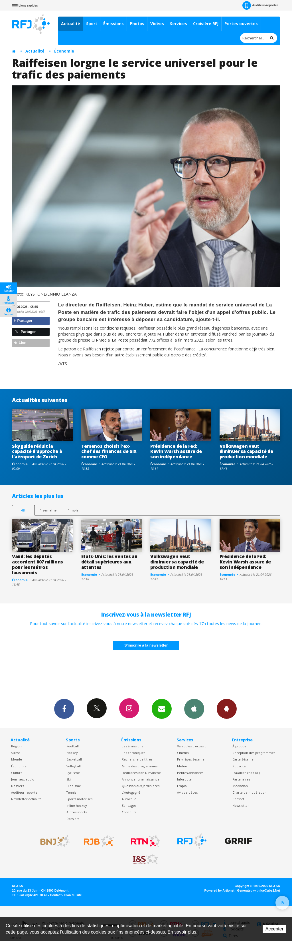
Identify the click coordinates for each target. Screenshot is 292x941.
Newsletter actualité (26, 799)
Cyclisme (73, 773)
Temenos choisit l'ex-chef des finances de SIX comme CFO (109, 451)
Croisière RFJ (205, 23)
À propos (239, 746)
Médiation (240, 786)
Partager (23, 320)
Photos (137, 23)
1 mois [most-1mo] (73, 510)
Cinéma (183, 753)
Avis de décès (187, 792)
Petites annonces (190, 773)
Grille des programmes (139, 766)
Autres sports (76, 812)
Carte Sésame (243, 759)
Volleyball (73, 766)
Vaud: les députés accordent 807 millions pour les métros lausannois (37, 564)
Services (178, 23)
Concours (129, 812)
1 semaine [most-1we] (48, 510)
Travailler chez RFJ (246, 773)
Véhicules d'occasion (192, 746)
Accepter (274, 928)
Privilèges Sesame (190, 759)
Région (16, 746)
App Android (227, 708)
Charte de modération (249, 792)
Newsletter (240, 805)
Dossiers (17, 786)
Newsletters (162, 708)
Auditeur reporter (25, 792)
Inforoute (184, 779)
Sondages (129, 805)
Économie (64, 51)
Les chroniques (133, 753)
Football (72, 746)
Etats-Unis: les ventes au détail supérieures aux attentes (109, 561)
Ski (68, 779)
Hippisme (73, 786)
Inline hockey (76, 805)
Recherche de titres (137, 759)
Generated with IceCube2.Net (258, 890)
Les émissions (132, 746)
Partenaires (241, 779)
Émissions (113, 23)
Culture (17, 773)
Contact (238, 799)
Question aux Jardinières (140, 786)
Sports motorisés (79, 799)
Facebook (64, 708)
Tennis (71, 792)
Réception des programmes (253, 753)
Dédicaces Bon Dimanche (141, 773)
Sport (91, 23)
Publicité (239, 766)
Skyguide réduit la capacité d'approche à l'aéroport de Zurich (37, 451)
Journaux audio (22, 779)
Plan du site (73, 895)
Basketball (74, 759)
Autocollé (129, 799)
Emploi (182, 786)
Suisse (16, 753)
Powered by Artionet (219, 890)
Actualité (70, 23)
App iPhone (194, 708)
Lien (20, 342)
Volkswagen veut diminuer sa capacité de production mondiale (246, 451)
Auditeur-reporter (260, 5)
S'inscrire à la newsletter (146, 645)
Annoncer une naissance (140, 779)
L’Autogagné (131, 792)
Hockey (72, 753)
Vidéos (157, 23)
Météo (182, 766)
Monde (16, 759)
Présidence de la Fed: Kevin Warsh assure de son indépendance (176, 451)
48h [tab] (23, 510)
